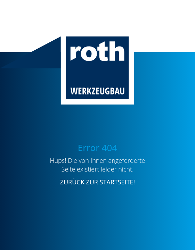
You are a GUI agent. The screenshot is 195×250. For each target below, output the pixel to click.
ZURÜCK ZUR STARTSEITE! (97, 182)
